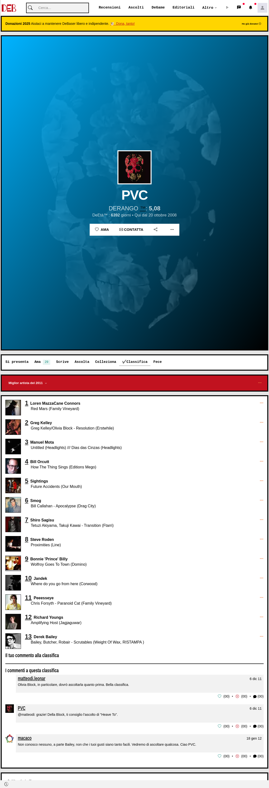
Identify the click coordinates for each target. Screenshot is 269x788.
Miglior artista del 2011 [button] (26, 383)
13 (28, 636)
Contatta (131, 230)
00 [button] (227, 696)
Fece (157, 362)
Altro (207, 7)
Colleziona (105, 362)
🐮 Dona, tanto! (122, 24)
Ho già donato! (251, 24)
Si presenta (17, 362)
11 (28, 597)
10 (28, 578)
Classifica (136, 362)
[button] (227, 8)
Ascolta (82, 362)
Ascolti (136, 7)
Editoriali (183, 7)
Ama (102, 230)
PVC (21, 708)
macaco (25, 738)
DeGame (158, 7)
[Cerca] (57, 8)
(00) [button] (258, 696)
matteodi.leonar (31, 678)
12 (28, 617)
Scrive (62, 362)
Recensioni (110, 7)
